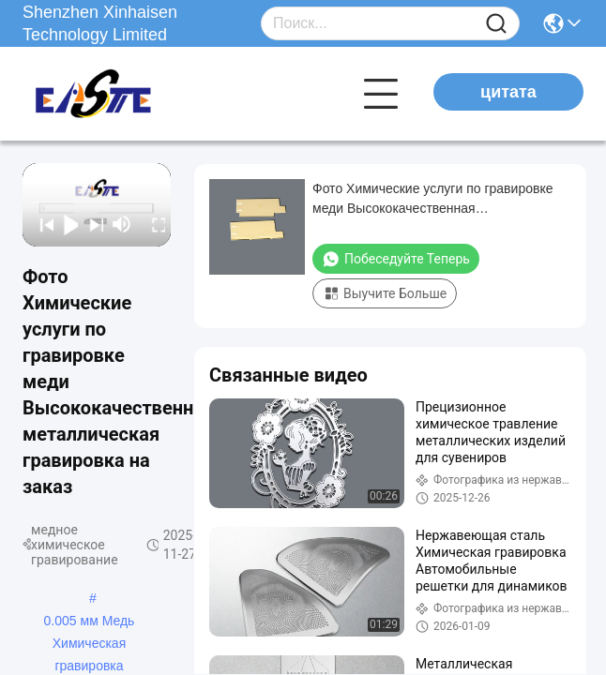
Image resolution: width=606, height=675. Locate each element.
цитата (508, 91)
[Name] (496, 24)
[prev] (40, 224)
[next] (90, 224)
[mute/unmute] (122, 224)
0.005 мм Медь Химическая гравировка (89, 622)
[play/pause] (66, 224)
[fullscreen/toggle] (153, 224)
